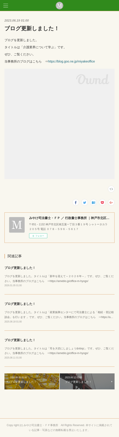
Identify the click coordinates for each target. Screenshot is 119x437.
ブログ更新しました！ (20, 268)
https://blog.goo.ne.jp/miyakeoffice (71, 61)
